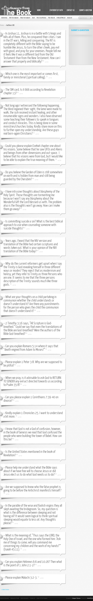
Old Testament (14, 18)
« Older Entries (5, 589)
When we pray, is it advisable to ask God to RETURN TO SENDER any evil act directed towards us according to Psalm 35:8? (32, 381)
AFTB (46, 62)
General (69, 18)
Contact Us (32, 598)
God (33, 18)
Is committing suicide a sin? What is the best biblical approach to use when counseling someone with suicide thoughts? (33, 225)
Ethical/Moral (61, 18)
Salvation (4, 18)
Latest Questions (24, 598)
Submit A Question (4, 598)
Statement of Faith (14, 598)
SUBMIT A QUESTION (80, 30)
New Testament (25, 18)
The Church (51, 18)
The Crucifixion (41, 18)
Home (2, 25)
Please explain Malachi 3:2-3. (21, 577)
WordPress (90, 598)
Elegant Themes (76, 598)
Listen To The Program (42, 598)
